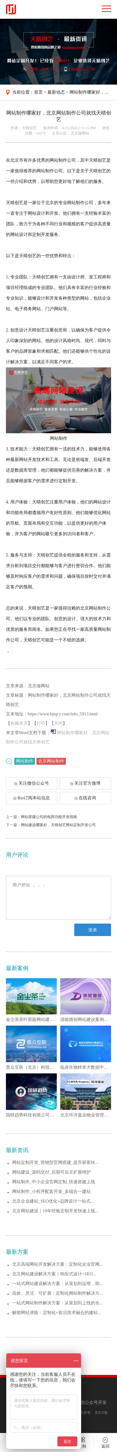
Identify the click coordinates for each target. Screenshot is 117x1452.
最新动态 (56, 92)
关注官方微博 (85, 783)
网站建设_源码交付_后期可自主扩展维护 (51, 1172)
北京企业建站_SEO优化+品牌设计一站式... (53, 1201)
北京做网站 (80, 133)
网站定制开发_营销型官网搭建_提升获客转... (55, 1162)
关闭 (58, 723)
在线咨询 (85, 798)
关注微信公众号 (34, 785)
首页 (38, 92)
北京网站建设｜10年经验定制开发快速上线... (55, 1211)
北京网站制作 (51, 761)
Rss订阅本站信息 (31, 798)
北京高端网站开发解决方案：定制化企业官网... (57, 1264)
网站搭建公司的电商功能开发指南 (49, 817)
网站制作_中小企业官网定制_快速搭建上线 (53, 1182)
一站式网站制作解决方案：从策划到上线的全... (57, 1303)
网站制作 (24, 761)
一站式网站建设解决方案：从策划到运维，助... (57, 1283)
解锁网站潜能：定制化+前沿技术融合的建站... (56, 1312)
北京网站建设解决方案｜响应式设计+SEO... (54, 1274)
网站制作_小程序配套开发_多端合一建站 (51, 1191)
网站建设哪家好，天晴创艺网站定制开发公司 (58, 825)
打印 (41, 723)
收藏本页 (19, 723)
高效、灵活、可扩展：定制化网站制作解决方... (57, 1293)
